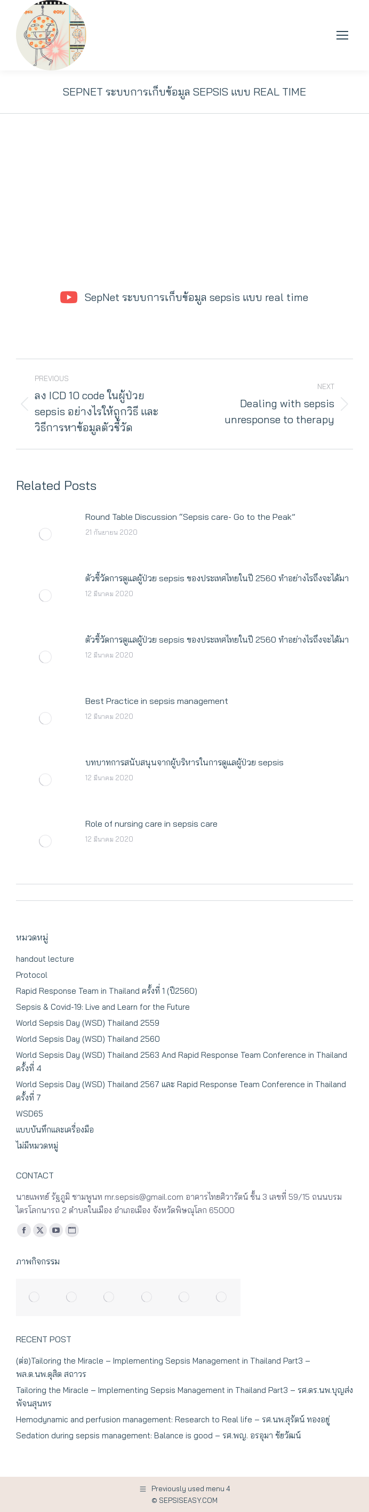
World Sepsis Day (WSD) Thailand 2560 (88, 1039)
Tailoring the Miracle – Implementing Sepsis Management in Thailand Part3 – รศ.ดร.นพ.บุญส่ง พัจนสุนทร (184, 1396)
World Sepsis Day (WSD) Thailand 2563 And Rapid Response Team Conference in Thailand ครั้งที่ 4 (181, 1061)
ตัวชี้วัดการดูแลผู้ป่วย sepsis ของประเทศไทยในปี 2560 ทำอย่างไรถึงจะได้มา (217, 578)
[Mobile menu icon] (342, 35)
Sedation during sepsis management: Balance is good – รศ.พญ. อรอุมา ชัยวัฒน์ (158, 1435)
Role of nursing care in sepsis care (151, 823)
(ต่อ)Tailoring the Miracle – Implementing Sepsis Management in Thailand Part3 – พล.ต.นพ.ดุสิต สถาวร (163, 1367)
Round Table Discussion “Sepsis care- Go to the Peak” (190, 516)
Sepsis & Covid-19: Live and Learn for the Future (103, 1007)
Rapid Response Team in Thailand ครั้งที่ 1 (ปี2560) (106, 991)
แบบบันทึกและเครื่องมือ (55, 1130)
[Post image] (45, 534)
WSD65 (29, 1114)
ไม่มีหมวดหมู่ (37, 1146)
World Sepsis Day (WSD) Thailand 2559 (87, 1023)
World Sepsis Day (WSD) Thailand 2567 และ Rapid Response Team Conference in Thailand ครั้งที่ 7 (181, 1091)
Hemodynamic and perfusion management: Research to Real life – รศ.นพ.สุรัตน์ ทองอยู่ (173, 1419)
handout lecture (45, 959)
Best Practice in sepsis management (156, 700)
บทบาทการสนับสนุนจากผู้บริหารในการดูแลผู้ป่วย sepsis (184, 762)
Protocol (31, 975)
